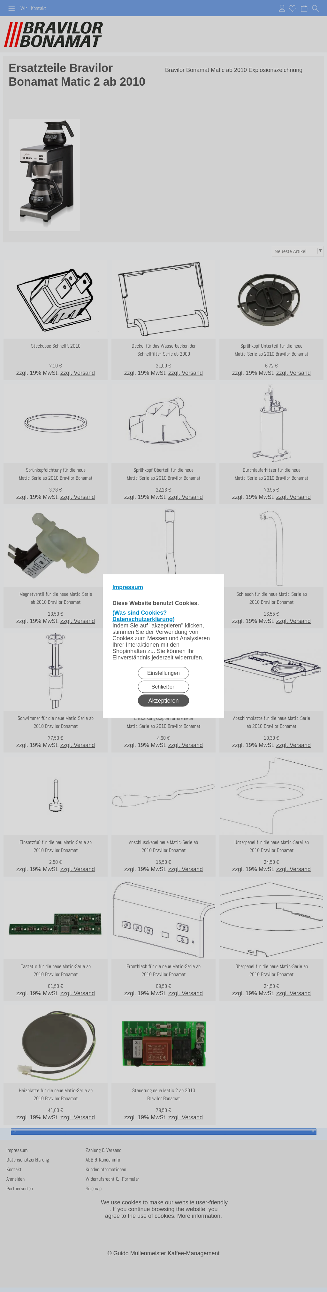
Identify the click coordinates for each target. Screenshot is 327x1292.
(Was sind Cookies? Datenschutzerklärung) (143, 616)
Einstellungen (163, 673)
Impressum (127, 587)
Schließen (163, 687)
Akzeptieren (163, 700)
